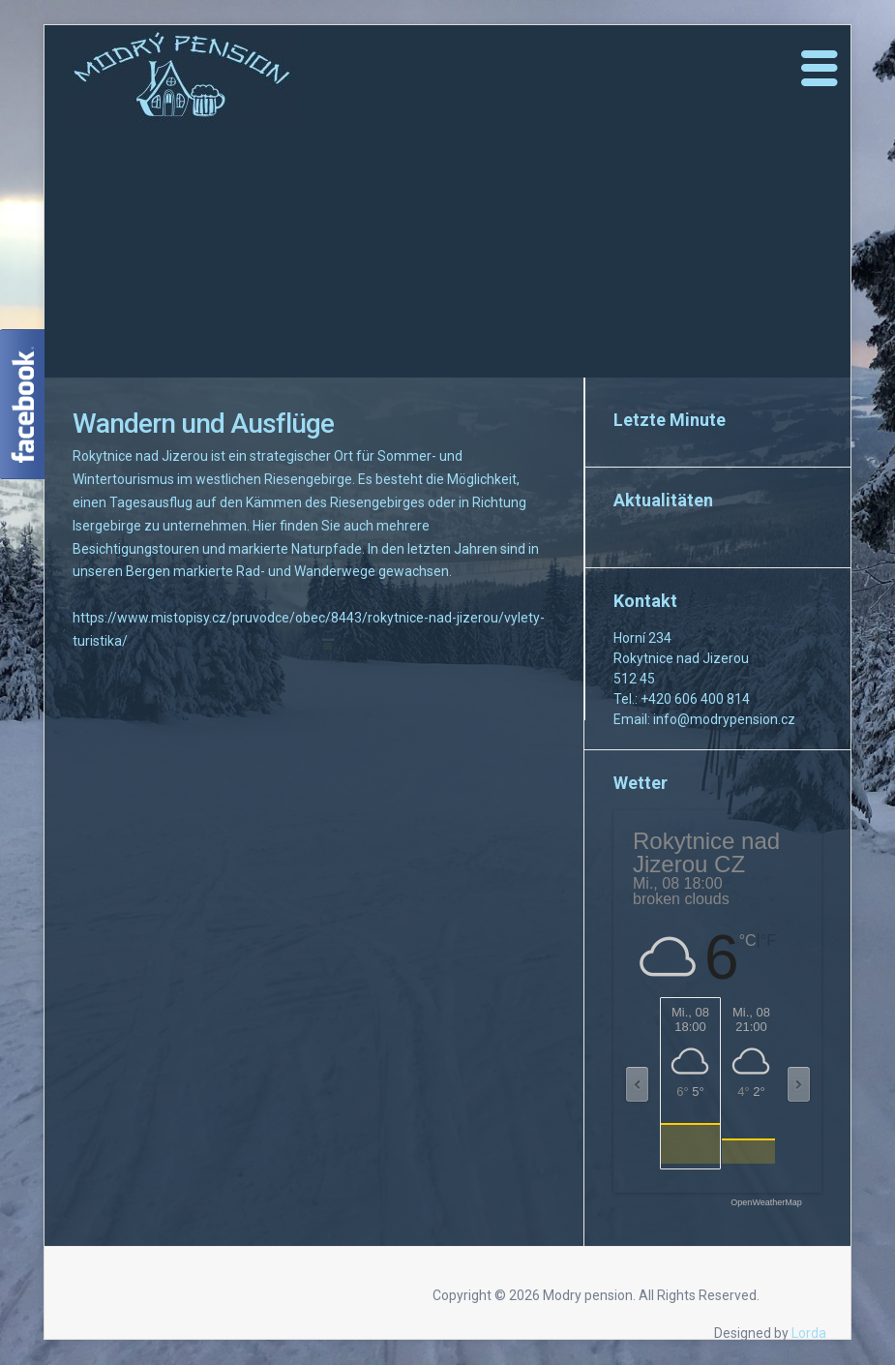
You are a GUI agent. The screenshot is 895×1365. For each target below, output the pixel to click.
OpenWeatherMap (766, 1202)
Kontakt (645, 601)
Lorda (808, 1333)
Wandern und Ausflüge (203, 424)
